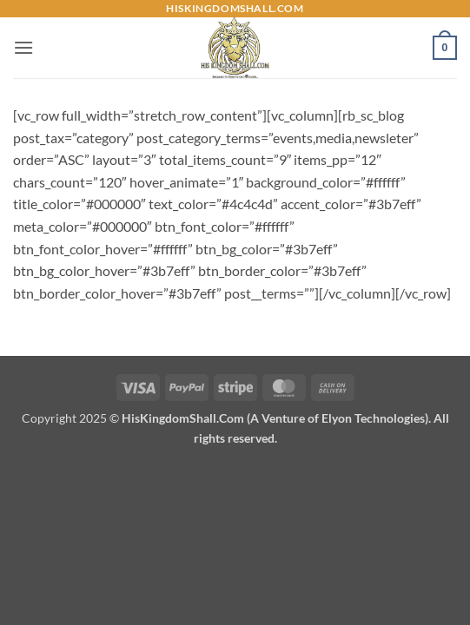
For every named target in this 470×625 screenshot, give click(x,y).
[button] (23, 47)
